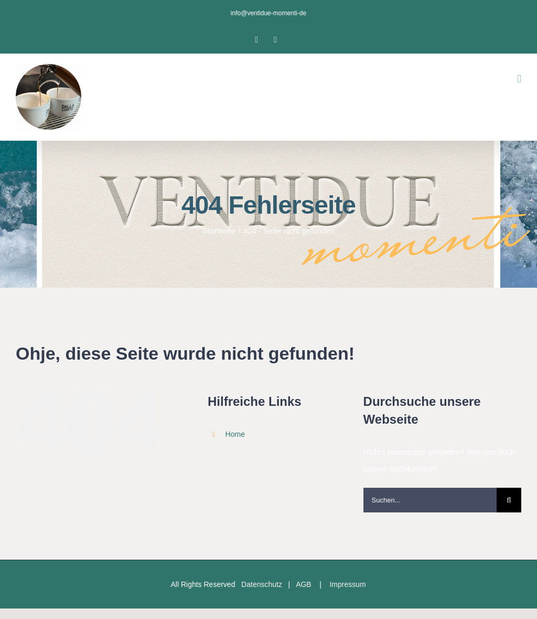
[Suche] (509, 500)
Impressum (347, 584)
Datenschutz (261, 584)
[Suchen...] (430, 500)
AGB (304, 584)
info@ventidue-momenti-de (268, 13)
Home (235, 434)
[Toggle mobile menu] (519, 79)
